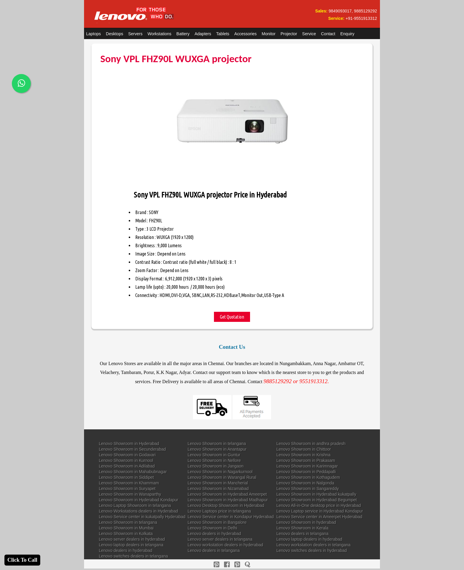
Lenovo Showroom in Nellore (214, 460)
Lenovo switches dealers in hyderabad (311, 550)
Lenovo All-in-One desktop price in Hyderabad (318, 505)
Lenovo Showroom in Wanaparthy (130, 494)
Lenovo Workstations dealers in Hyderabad (138, 511)
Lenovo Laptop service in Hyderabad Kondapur (319, 511)
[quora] (247, 564)
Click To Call (22, 560)
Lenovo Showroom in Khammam (129, 483)
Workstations (159, 33)
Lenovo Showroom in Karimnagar (307, 466)
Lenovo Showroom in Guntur (214, 454)
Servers (135, 33)
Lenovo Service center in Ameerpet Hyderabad (319, 516)
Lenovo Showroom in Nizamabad (218, 488)
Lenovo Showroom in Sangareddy (307, 488)
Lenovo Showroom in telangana (217, 443)
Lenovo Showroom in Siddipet (126, 477)
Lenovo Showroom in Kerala (302, 528)
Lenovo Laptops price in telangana (219, 511)
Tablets (222, 33)
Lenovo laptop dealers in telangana (131, 544)
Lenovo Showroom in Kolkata (126, 533)
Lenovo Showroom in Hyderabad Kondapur (138, 499)
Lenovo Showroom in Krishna (303, 454)
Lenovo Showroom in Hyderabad (129, 443)
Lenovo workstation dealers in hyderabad (225, 544)
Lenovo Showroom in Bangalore (217, 522)
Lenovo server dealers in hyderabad (132, 539)
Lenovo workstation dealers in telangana (313, 544)
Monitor (269, 33)
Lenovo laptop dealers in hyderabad (309, 539)
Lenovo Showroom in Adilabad (127, 466)
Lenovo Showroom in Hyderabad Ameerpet (227, 494)
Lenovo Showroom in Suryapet (127, 488)
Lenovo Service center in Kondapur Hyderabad (231, 516)
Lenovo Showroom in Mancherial (218, 483)
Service (309, 33)
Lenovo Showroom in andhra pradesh (311, 443)
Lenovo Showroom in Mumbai (126, 528)
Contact (328, 33)
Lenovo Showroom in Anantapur (217, 449)
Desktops (114, 33)
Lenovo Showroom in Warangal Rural (222, 477)
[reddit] (237, 564)
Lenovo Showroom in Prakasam (305, 460)
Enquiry (347, 33)
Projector (289, 33)
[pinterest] (216, 564)
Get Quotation (232, 316)
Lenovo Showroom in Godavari (127, 454)
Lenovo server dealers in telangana (220, 539)
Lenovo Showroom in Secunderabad (132, 449)
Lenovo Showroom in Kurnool (126, 460)
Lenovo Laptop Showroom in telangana (135, 505)
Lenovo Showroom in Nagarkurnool (220, 471)
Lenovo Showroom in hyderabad (306, 522)
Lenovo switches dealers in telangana (133, 556)
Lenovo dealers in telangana (302, 533)
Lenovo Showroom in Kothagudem (308, 477)
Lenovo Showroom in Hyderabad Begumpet (316, 499)
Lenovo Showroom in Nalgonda (305, 483)
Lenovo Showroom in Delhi (212, 528)
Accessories (245, 33)
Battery (182, 33)
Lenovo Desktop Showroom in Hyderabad (226, 505)
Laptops (93, 33)
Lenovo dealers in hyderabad (214, 533)
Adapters (202, 33)
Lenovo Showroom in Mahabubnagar (133, 471)
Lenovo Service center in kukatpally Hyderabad (142, 516)
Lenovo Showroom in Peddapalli (306, 471)
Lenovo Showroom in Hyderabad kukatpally (316, 494)
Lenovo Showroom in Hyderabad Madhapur (228, 499)
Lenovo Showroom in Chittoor (303, 449)
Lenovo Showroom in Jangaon (216, 466)
